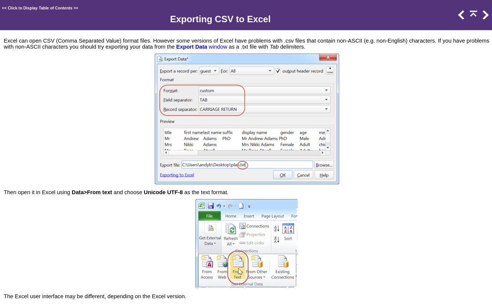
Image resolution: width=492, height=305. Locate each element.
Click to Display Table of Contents (40, 8)
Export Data (191, 47)
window (217, 47)
